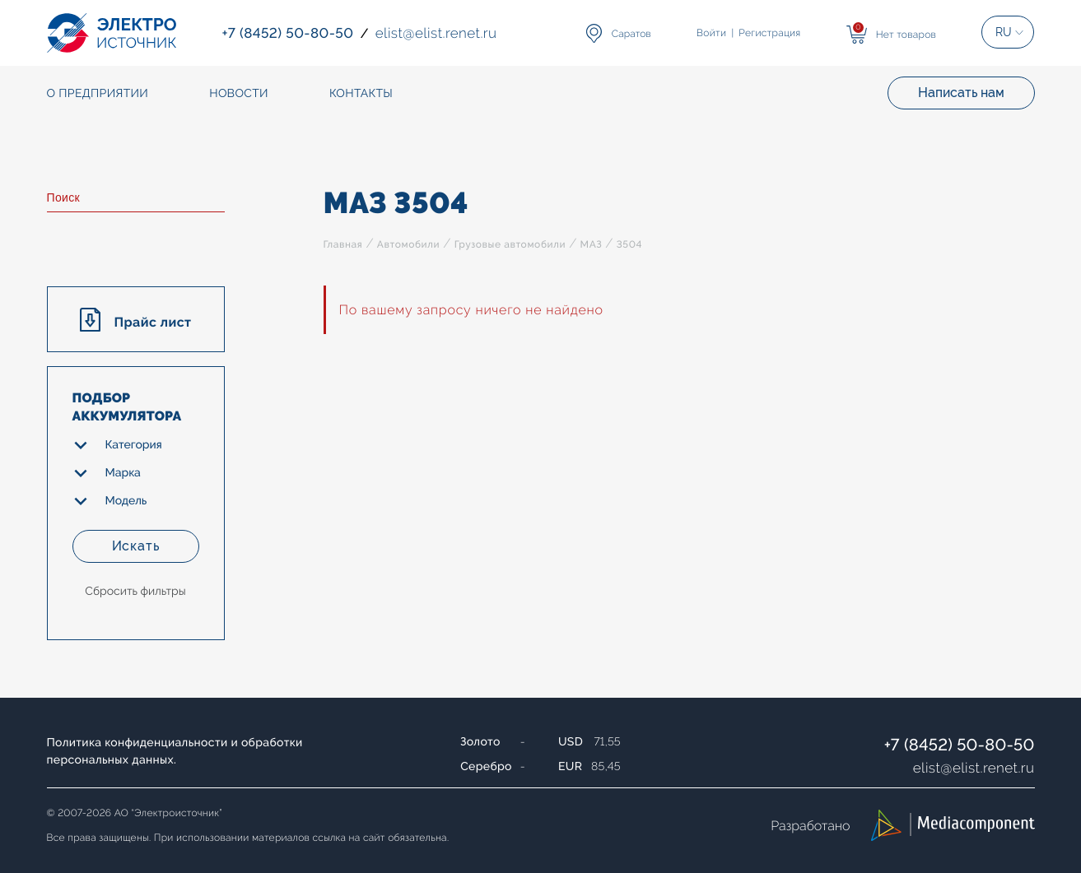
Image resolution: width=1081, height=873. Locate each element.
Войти (711, 33)
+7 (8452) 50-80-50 (959, 745)
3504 (629, 244)
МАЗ (591, 244)
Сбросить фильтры (135, 591)
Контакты (361, 93)
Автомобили (408, 244)
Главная (343, 244)
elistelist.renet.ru (974, 767)
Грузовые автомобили (510, 244)
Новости (238, 93)
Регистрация (769, 33)
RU (1003, 32)
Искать (136, 546)
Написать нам (961, 92)
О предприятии (98, 93)
